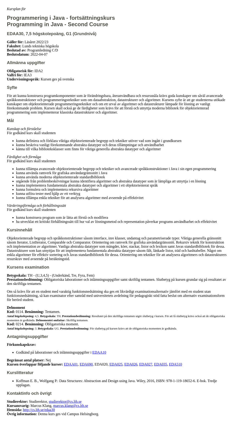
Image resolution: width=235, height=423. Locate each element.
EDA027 (145, 364)
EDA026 (130, 364)
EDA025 (116, 364)
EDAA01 (71, 364)
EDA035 (160, 364)
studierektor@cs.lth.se (65, 401)
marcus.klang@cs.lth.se (70, 406)
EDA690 (86, 364)
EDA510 (175, 364)
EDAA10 (99, 352)
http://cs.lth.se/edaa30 (39, 410)
